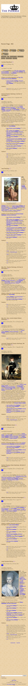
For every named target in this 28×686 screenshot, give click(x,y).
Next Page (15, 58)
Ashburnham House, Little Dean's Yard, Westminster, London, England (13, 477)
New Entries (3, 56)
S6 (7, 157)
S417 (7, 457)
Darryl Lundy (14, 680)
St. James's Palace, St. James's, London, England (12, 210)
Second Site (13, 684)
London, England (5, 110)
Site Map (3, 58)
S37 (7, 88)
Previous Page (9, 58)
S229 (7, 254)
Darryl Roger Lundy (13, 251)
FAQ (8, 56)
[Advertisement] (14, 31)
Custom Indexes (13, 56)
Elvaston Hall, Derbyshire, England (12, 282)
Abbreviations (20, 56)
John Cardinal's (9, 684)
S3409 (8, 250)
